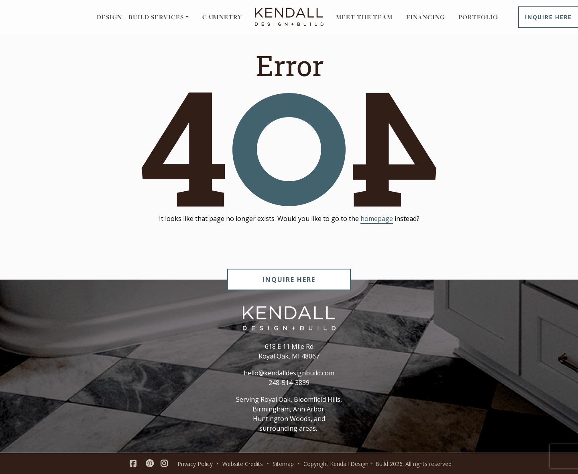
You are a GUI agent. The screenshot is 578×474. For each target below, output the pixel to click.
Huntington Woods (282, 418)
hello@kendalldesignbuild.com (289, 373)
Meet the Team (364, 17)
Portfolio (478, 17)
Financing (425, 17)
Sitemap (283, 464)
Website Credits (242, 464)
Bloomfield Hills (317, 399)
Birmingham (271, 409)
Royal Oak (276, 399)
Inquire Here (548, 17)
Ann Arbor (308, 409)
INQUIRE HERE (289, 279)
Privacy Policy (195, 464)
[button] (143, 17)
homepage (376, 218)
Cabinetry (222, 17)
